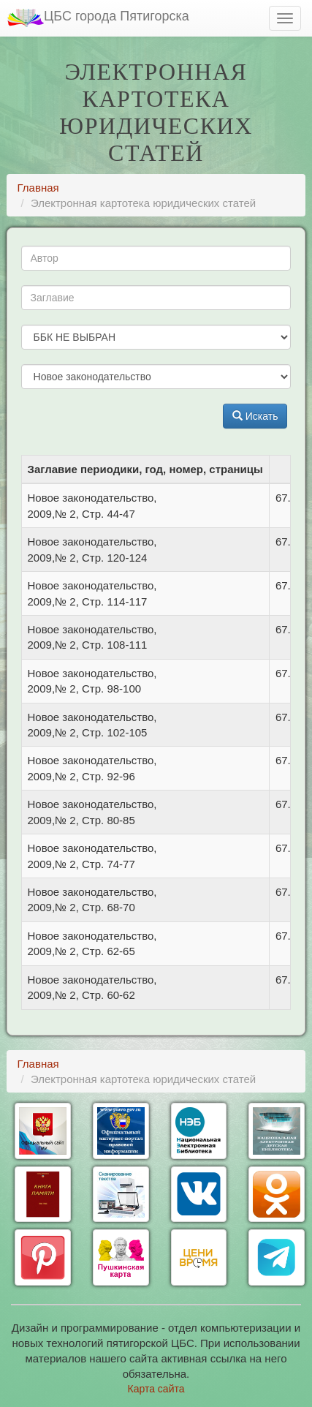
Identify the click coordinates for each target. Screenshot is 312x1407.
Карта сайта (156, 1389)
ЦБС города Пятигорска (98, 18)
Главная (38, 187)
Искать (255, 416)
